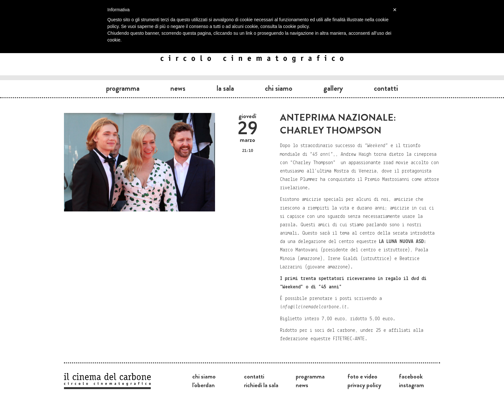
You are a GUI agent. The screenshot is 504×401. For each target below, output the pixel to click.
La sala (225, 88)
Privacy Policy (364, 384)
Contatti (386, 88)
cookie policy (296, 26)
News (177, 88)
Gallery (333, 88)
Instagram (411, 384)
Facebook (411, 376)
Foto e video (362, 376)
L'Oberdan (203, 384)
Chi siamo (278, 88)
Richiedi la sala (261, 384)
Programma (123, 88)
